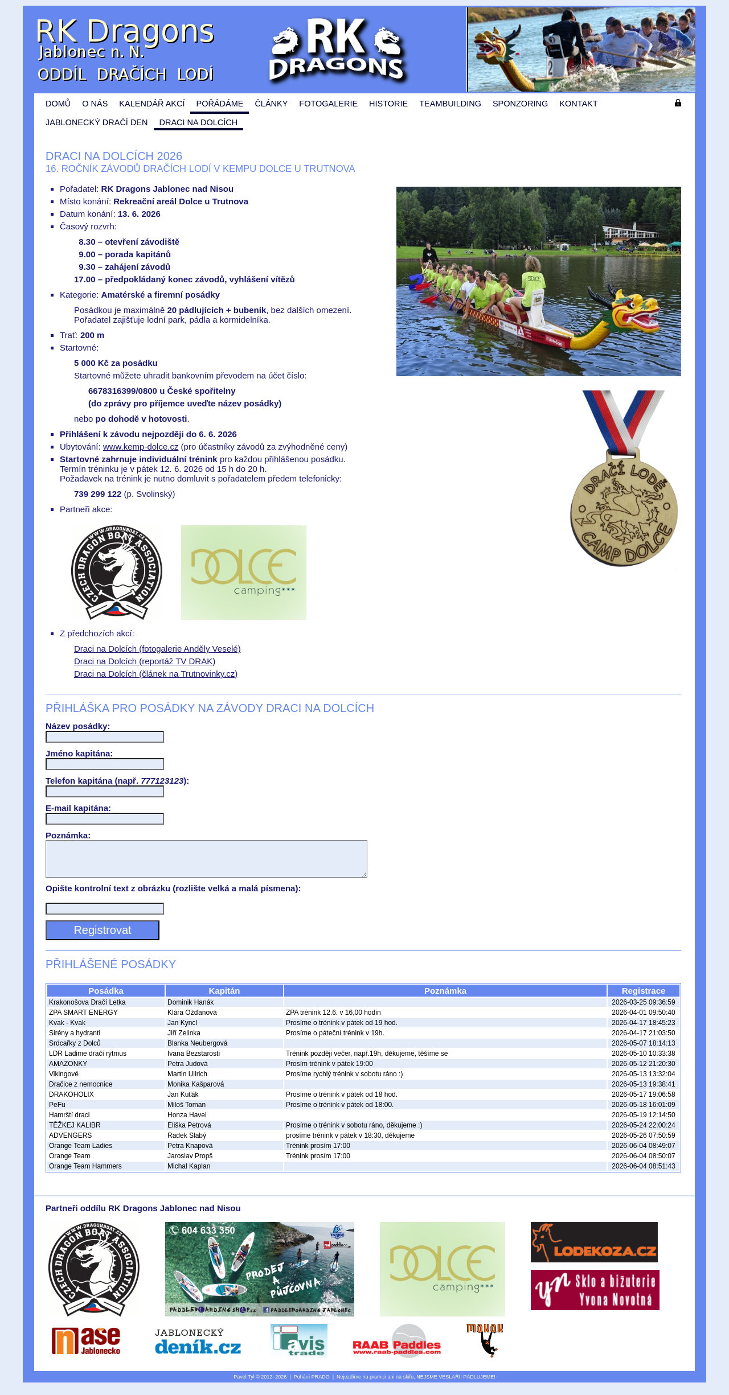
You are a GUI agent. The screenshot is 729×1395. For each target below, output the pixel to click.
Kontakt (578, 103)
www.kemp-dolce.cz (141, 446)
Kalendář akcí (152, 103)
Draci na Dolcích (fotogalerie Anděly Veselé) (157, 648)
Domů (58, 103)
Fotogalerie (328, 103)
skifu (408, 1383)
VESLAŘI (449, 1383)
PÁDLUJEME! (479, 1383)
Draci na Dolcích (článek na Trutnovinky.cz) (155, 673)
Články (271, 103)
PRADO (321, 1383)
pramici (378, 1383)
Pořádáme (219, 103)
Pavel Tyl (244, 1383)
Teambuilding (450, 103)
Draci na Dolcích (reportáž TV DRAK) (144, 661)
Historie (388, 103)
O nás (95, 103)
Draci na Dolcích (198, 122)
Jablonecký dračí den (97, 122)
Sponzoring (520, 103)
